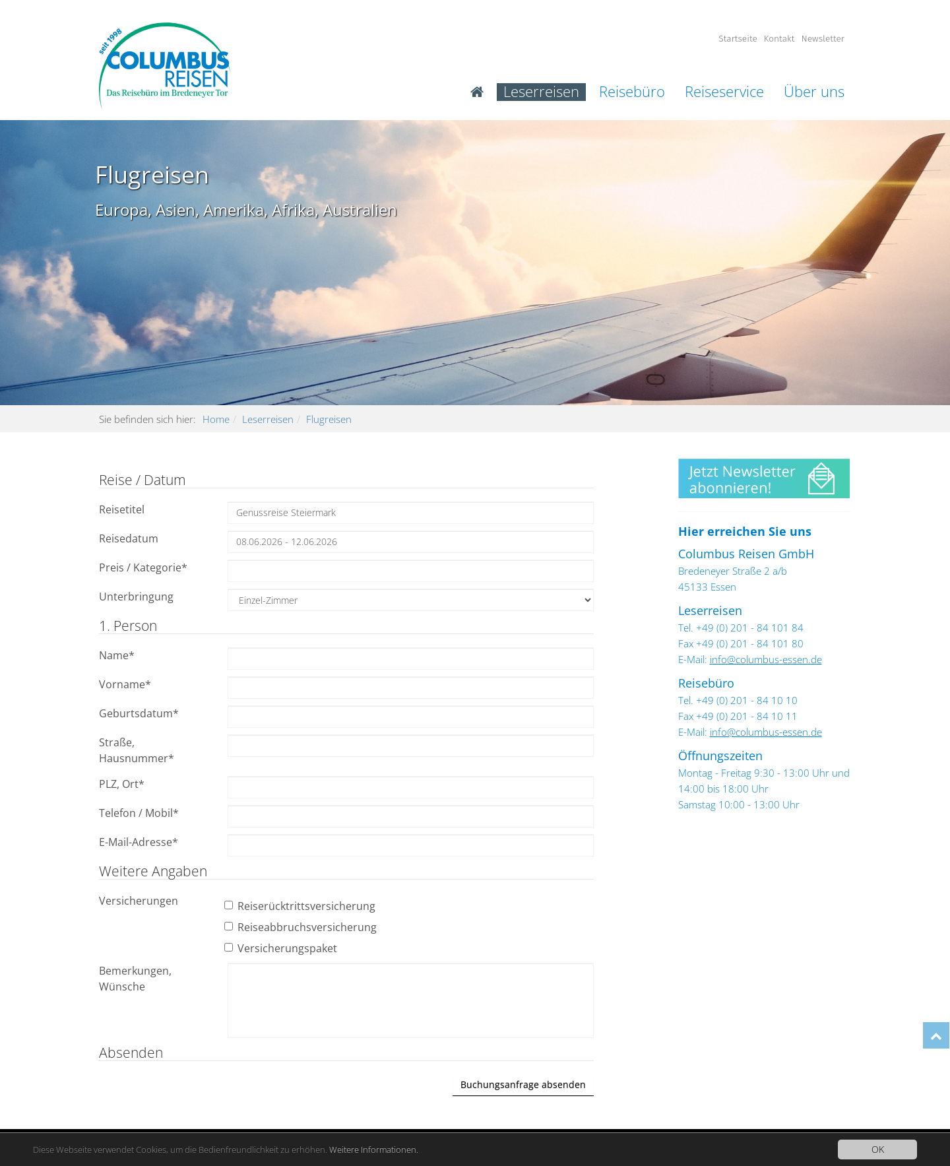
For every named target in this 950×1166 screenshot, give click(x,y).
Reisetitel (121, 509)
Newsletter (822, 38)
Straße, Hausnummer (136, 750)
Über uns (814, 92)
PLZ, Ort (121, 784)
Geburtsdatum (139, 713)
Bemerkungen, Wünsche (135, 978)
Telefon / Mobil (139, 813)
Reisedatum (128, 538)
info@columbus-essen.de (766, 659)
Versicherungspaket (282, 948)
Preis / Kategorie (143, 567)
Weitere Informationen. (402, 1149)
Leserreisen (541, 92)
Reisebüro (632, 92)
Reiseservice (724, 92)
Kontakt (779, 38)
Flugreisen (329, 419)
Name (117, 655)
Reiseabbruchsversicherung (302, 927)
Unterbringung (136, 596)
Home (216, 419)
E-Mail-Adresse (138, 842)
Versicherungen (138, 900)
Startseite (737, 38)
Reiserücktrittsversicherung (301, 906)
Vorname (125, 684)
